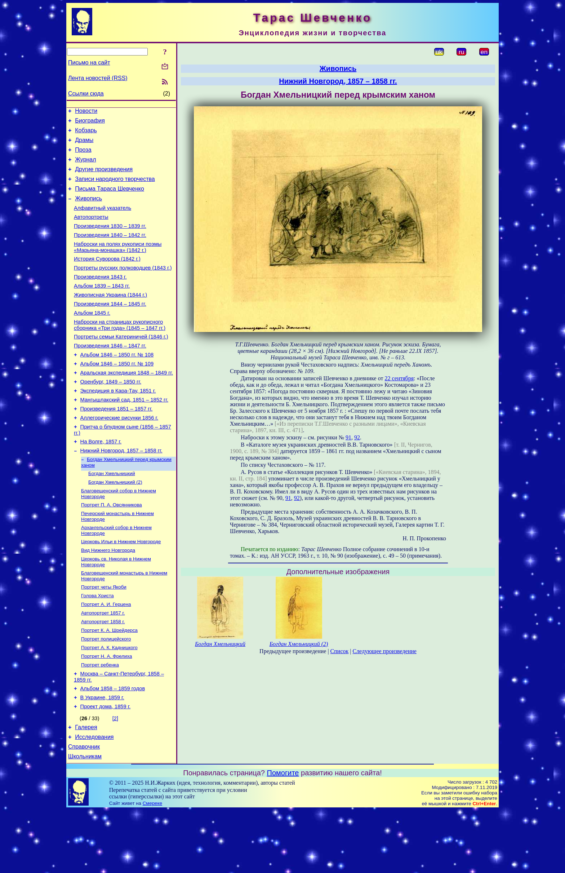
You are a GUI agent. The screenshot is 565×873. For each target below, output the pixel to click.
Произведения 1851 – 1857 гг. (116, 443)
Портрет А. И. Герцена (106, 653)
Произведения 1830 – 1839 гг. (110, 240)
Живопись (88, 209)
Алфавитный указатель (102, 220)
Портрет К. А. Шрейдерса (109, 681)
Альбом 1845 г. (92, 337)
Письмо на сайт (89, 62)
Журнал (85, 166)
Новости (86, 112)
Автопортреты (91, 230)
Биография (90, 123)
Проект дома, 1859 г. (105, 765)
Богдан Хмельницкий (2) (115, 523)
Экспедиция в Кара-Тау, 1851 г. (118, 423)
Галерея (86, 787)
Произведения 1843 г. (100, 296)
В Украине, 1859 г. (102, 755)
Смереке (152, 866)
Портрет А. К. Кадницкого (109, 700)
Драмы (84, 144)
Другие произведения (104, 177)
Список (339, 651)
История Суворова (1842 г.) (107, 276)
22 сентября (399, 378)
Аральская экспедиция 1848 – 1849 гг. (126, 403)
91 (348, 437)
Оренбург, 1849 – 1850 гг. (110, 413)
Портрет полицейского (106, 690)
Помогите (283, 835)
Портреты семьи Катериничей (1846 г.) (121, 362)
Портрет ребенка (100, 719)
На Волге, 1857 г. (101, 479)
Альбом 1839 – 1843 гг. (102, 306)
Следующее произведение (384, 651)
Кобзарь (86, 133)
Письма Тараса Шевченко (109, 198)
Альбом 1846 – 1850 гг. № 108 (117, 383)
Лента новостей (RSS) (98, 78)
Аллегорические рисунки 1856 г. (119, 453)
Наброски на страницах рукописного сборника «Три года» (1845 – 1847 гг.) (119, 350)
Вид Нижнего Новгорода (108, 595)
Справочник (84, 808)
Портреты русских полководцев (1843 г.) (123, 286)
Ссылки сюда (86, 93)
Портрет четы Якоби (103, 634)
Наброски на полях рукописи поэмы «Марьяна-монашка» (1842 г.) (117, 263)
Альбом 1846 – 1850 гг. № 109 (117, 393)
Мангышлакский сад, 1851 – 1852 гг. (124, 433)
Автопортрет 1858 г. (103, 672)
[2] (115, 777)
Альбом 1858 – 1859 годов (112, 745)
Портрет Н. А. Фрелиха (106, 709)
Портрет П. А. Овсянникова (111, 547)
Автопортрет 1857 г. (103, 662)
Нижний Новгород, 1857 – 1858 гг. (121, 489)
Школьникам (85, 819)
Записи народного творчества (115, 188)
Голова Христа (97, 644)
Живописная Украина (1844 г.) (110, 316)
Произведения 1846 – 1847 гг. (110, 373)
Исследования (94, 797)
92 (357, 437)
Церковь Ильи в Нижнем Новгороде (121, 586)
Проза (83, 155)
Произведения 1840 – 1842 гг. (110, 250)
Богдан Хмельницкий (111, 514)
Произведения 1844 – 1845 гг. (110, 326)
